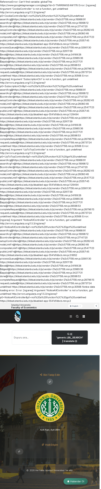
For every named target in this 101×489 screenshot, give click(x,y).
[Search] (31, 337)
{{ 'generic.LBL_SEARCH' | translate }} (69, 338)
